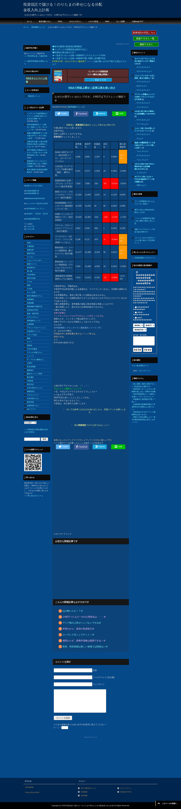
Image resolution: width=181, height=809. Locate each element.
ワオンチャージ (144, 371)
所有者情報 (29, 787)
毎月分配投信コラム (34, 296)
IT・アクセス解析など (35, 360)
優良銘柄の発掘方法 (34, 306)
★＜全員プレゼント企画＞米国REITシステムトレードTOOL (79, 55)
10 (141, 182)
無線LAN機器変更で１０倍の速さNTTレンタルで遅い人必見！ (37, 135)
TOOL (60, 22)
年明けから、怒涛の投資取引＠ (78, 629)
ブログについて (33, 395)
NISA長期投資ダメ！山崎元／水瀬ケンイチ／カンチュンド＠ (37, 127)
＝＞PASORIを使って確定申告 (35, 56)
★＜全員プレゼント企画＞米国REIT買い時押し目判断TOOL (79, 58)
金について (31, 409)
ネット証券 (120, 22)
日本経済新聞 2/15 (33, 219)
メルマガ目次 (93, 22)
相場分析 (30, 250)
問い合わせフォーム (35, 496)
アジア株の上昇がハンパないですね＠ (82, 623)
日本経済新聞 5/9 (32, 191)
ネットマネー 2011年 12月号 (37, 204)
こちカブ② (30, 229)
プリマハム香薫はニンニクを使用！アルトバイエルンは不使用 (144, 96)
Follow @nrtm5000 (32, 792)
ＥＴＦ (29, 342)
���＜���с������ (141, 313)
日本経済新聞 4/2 (32, 193)
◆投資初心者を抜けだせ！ (64, 52)
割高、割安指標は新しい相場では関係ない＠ (85, 646)
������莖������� (141, 308)
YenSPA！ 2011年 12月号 (37, 214)
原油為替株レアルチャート (145, 258)
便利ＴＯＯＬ (146, 44)
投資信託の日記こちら (144, 32)
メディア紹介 (32, 335)
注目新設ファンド (34, 331)
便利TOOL (31, 253)
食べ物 (29, 271)
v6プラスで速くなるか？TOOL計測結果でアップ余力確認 (144, 179)
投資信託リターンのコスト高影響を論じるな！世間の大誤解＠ (37, 163)
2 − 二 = (61, 727)
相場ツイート (32, 264)
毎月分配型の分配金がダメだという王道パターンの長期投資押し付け (37, 152)
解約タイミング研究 (34, 374)
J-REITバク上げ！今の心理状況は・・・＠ (84, 617)
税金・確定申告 (33, 314)
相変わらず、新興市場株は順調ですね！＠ (84, 640)
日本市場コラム (33, 398)
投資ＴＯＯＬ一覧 (145, 38)
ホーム (29, 22)
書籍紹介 (30, 370)
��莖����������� (142, 319)
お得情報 (30, 324)
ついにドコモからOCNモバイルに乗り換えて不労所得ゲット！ (144, 240)
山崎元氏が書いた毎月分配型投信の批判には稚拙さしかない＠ (37, 144)
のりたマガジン (75, 22)
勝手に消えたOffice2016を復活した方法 (144, 211)
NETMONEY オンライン (35, 209)
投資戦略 (30, 303)
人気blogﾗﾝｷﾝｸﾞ (138, 22)
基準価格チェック (76, 107)
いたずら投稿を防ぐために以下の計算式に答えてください (80, 724)
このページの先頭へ (169, 803)
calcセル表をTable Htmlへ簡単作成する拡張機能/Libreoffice (144, 166)
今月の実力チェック (34, 388)
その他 (29, 289)
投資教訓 (30, 299)
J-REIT (29, 363)
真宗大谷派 (31, 278)
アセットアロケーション (36, 328)
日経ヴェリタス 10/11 (34, 186)
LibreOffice (31, 275)
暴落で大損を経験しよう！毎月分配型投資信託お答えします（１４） (143, 419)
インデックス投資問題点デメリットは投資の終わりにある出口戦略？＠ (37, 116)
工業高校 (30, 246)
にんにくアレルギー (34, 260)
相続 (28, 285)
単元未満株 (31, 367)
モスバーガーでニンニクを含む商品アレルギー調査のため (144, 61)
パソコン (30, 257)
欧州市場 (30, 402)
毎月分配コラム (45, 22)
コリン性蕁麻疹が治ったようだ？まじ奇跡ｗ (144, 202)
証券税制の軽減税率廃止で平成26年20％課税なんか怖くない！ (143, 406)
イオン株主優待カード (140, 366)
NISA (107, 22)
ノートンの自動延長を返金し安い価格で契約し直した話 (144, 220)
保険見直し (31, 391)
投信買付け (31, 268)
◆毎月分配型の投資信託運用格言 (67, 46)
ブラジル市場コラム (34, 352)
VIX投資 (30, 381)
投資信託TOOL (32, 310)
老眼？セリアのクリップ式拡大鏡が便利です (144, 230)
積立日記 (30, 384)
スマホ (29, 282)
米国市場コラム (33, 406)
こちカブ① (30, 226)
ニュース (30, 356)
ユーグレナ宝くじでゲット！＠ (78, 634)
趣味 (28, 338)
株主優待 (30, 377)
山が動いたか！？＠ (73, 611)
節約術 (29, 345)
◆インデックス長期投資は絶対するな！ (70, 49)
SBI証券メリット (34, 96)
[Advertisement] (74, 36)
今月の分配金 (32, 349)
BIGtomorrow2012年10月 (35, 198)
